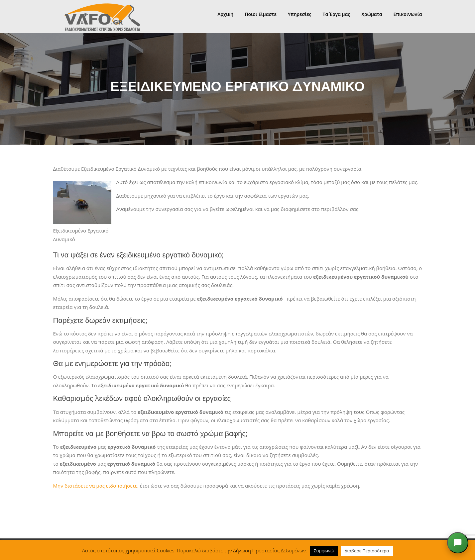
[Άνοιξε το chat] (457, 542)
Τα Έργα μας (336, 14)
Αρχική (225, 14)
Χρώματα (371, 14)
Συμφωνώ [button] (324, 551)
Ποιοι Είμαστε (260, 14)
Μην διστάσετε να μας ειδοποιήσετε (95, 485)
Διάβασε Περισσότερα (367, 551)
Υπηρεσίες (299, 14)
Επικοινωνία (408, 14)
